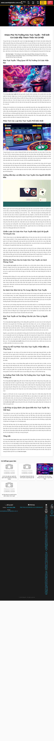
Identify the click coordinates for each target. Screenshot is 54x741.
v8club (52, 512)
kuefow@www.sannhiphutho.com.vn (9, 511)
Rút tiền (38, 2)
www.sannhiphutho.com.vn (11, 2)
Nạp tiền (33, 2)
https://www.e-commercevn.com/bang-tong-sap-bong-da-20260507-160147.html (46, 541)
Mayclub (52, 515)
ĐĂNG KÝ (50, 2)
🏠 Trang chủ (23, 2)
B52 (52, 510)
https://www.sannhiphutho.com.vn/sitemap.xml (31, 507)
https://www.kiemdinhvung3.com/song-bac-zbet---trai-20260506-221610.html (46, 561)
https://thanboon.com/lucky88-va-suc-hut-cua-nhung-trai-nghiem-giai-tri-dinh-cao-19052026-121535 (46, 583)
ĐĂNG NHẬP (42, 2)
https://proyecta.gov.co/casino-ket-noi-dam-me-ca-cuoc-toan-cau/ (46, 522)
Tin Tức (29, 2)
